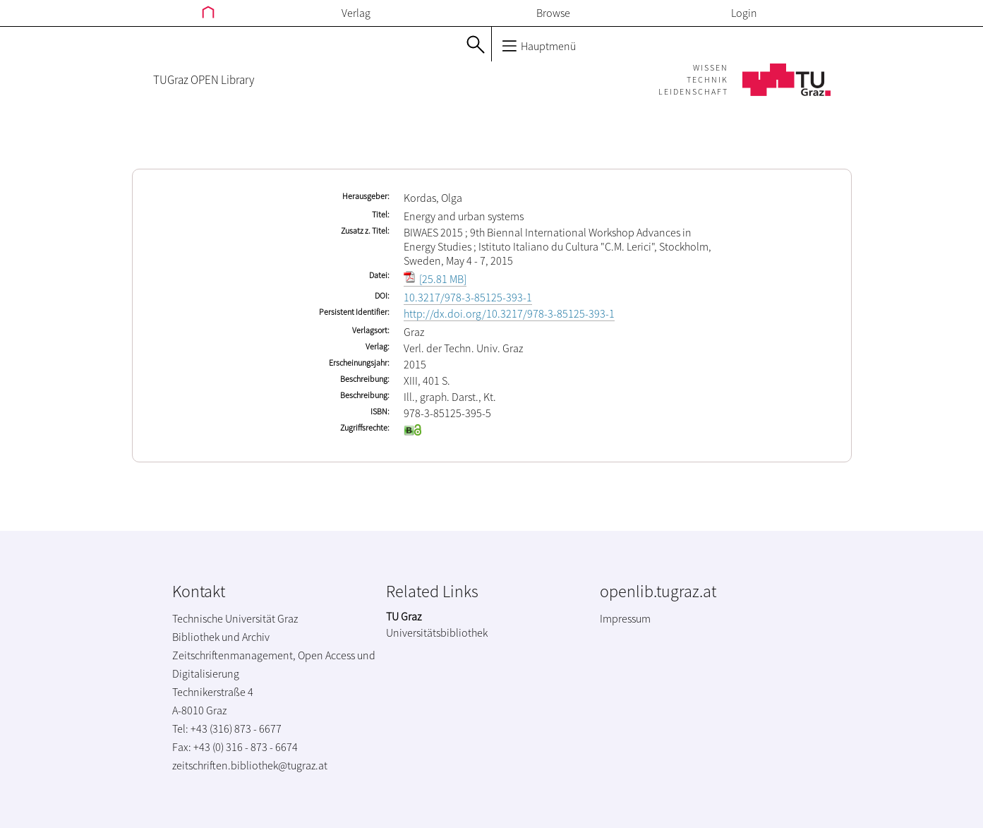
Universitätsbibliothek (437, 632)
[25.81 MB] (435, 279)
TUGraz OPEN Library (203, 80)
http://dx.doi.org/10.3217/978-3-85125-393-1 (509, 313)
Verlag (356, 13)
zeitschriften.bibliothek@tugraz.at (249, 765)
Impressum (625, 618)
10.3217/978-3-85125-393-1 (468, 297)
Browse (553, 13)
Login (744, 13)
